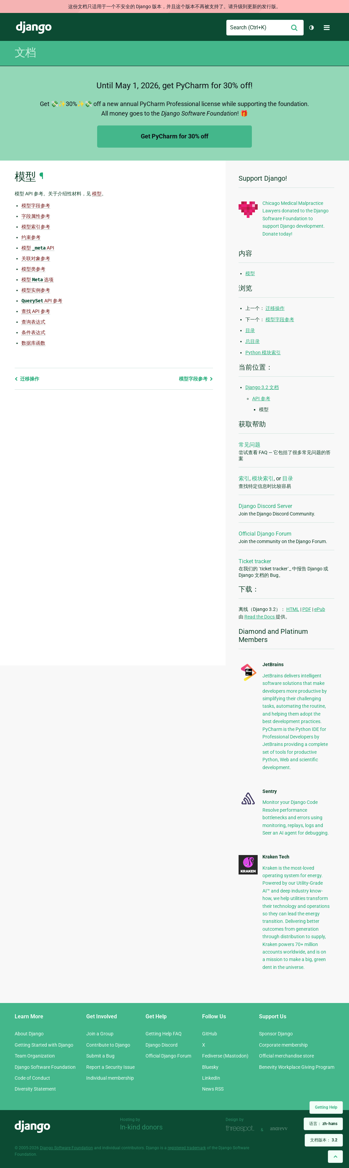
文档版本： (323, 1140)
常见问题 (249, 444)
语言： (323, 1123)
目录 (250, 330)
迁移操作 (27, 378)
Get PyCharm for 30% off (174, 136)
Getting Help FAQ (164, 1033)
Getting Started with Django (44, 1045)
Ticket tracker (255, 561)
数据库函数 (33, 343)
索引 (244, 478)
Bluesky (210, 1067)
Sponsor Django (276, 1033)
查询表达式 (33, 322)
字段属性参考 (35, 216)
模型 (250, 273)
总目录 (252, 341)
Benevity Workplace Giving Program (296, 1067)
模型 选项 (37, 280)
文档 (25, 52)
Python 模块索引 (263, 352)
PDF (306, 609)
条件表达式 (33, 332)
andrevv (286, 1129)
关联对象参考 (35, 258)
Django (33, 27)
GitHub (209, 1033)
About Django (29, 1033)
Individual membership (110, 1078)
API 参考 (41, 301)
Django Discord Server (265, 506)
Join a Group (99, 1033)
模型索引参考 (35, 226)
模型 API (37, 248)
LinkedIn (211, 1078)
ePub (319, 609)
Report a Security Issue (110, 1067)
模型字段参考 (35, 205)
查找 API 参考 (35, 311)
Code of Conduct (32, 1078)
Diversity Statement (35, 1089)
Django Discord (162, 1045)
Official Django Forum (265, 533)
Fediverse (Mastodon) (225, 1056)
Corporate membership (283, 1045)
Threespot (242, 1129)
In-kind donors (141, 1127)
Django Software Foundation (45, 1067)
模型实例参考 (35, 290)
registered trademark (187, 1147)
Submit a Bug (100, 1056)
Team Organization (35, 1056)
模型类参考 (33, 269)
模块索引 (263, 478)
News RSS (213, 1089)
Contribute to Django (108, 1045)
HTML (292, 609)
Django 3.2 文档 (262, 387)
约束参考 (31, 237)
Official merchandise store (286, 1056)
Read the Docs (260, 616)
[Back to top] (335, 1157)
